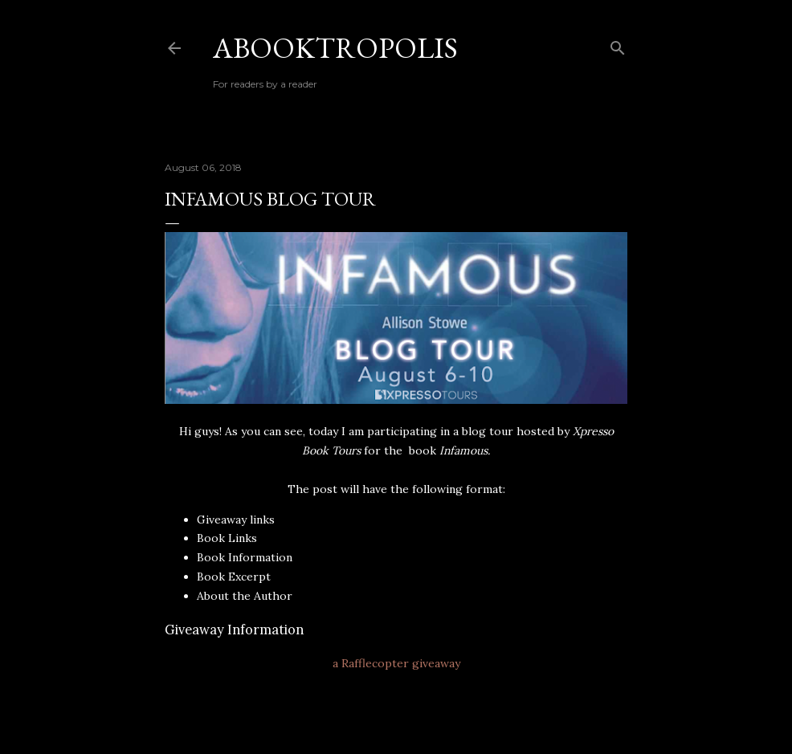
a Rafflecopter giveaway (396, 663)
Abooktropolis (335, 48)
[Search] (617, 44)
